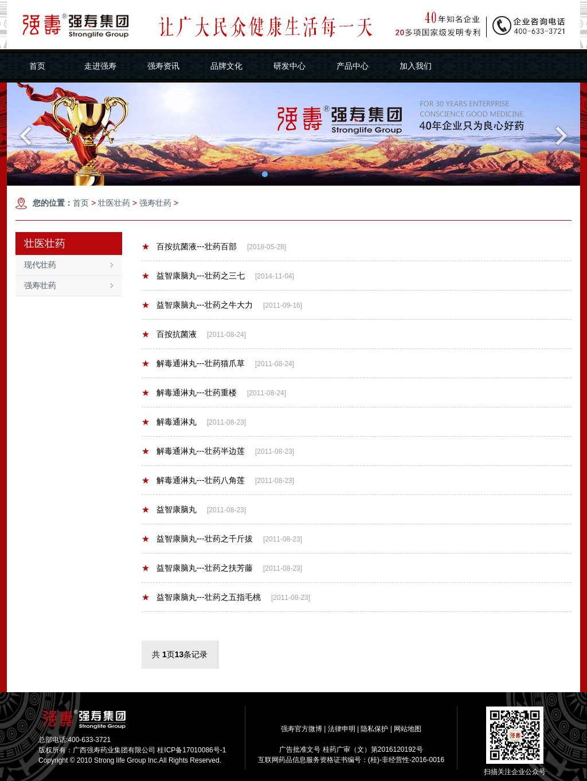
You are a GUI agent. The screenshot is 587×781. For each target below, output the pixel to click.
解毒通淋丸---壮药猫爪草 (193, 363)
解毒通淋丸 (169, 421)
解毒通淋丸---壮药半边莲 (193, 451)
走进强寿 (100, 65)
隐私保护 (374, 729)
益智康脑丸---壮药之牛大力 (197, 304)
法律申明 (341, 729)
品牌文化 (226, 65)
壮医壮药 (114, 202)
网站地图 (407, 729)
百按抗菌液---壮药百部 (189, 246)
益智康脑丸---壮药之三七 (193, 275)
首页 (37, 65)
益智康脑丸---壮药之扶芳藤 (197, 567)
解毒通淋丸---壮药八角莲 (193, 480)
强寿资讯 (163, 65)
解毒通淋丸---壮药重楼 (189, 392)
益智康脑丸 (169, 509)
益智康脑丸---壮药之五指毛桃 (201, 597)
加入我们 (416, 65)
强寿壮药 (155, 202)
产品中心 (352, 65)
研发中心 (289, 65)
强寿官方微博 (301, 729)
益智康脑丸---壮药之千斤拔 (197, 538)
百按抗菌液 (169, 334)
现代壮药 (69, 264)
